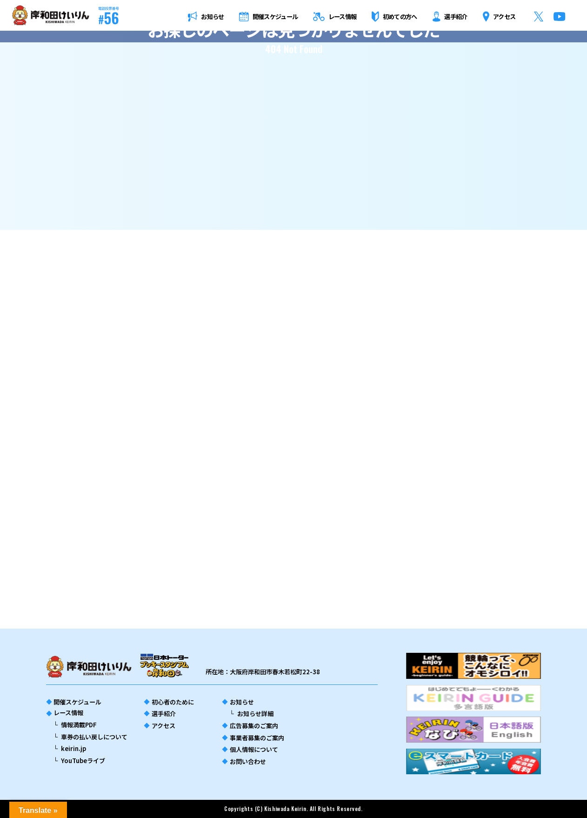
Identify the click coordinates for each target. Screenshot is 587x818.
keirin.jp (73, 748)
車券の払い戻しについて (94, 736)
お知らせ (242, 701)
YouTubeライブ (83, 760)
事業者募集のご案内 (257, 737)
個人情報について (254, 749)
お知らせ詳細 (255, 713)
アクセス (163, 725)
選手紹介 (164, 713)
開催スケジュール (77, 701)
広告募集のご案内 (254, 725)
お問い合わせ (248, 761)
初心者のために (173, 701)
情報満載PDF (79, 724)
